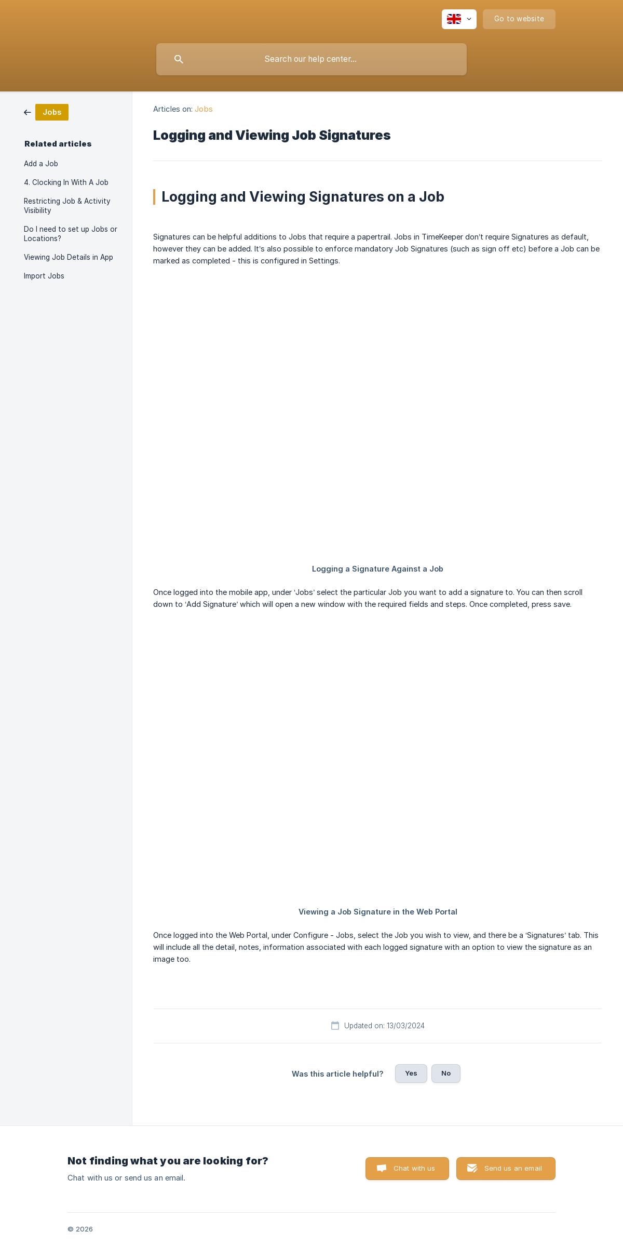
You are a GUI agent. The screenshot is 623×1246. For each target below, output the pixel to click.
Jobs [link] (203, 108)
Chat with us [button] (415, 1168)
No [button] (446, 1073)
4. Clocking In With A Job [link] (66, 182)
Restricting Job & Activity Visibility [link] (67, 206)
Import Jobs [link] (44, 276)
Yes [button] (411, 1073)
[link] (46, 111)
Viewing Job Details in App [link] (68, 257)
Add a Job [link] (41, 164)
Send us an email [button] (513, 1168)
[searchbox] (311, 59)
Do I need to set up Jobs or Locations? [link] (70, 234)
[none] (459, 19)
